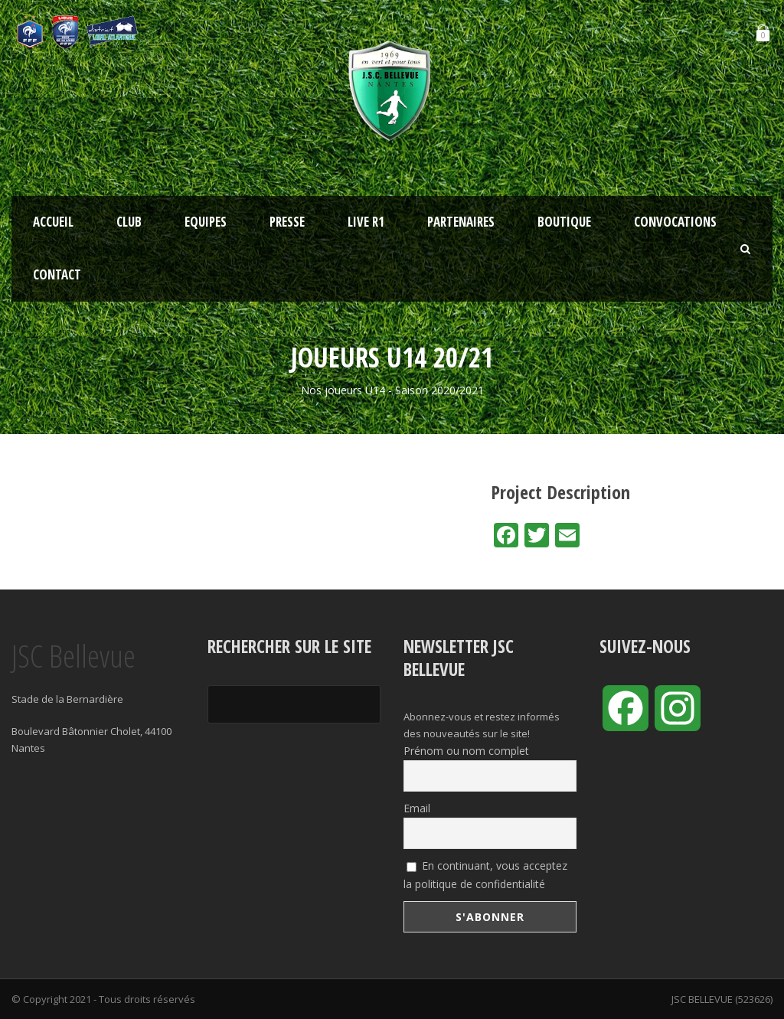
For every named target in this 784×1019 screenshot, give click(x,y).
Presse (287, 221)
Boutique (564, 221)
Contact (57, 274)
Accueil (53, 221)
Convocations (675, 221)
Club (129, 221)
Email (416, 808)
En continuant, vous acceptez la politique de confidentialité (485, 874)
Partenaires (461, 221)
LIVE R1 (366, 221)
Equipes (206, 221)
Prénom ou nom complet (466, 750)
